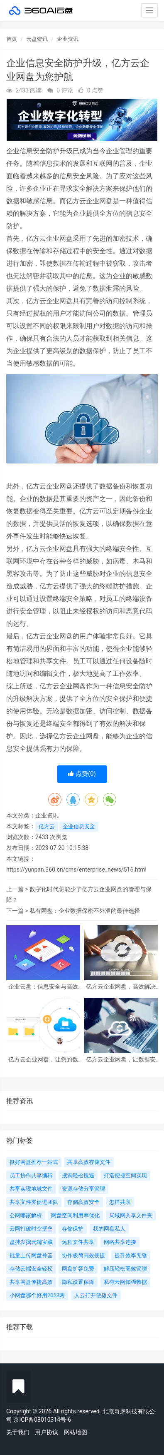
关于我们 (17, 1432)
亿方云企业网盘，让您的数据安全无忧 (43, 1059)
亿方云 (47, 826)
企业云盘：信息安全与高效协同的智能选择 (43, 987)
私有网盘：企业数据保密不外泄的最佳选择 (84, 910)
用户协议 (46, 1432)
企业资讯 (67, 39)
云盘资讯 (37, 39)
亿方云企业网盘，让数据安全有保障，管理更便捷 (121, 1059)
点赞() (82, 773)
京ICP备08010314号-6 (42, 1419)
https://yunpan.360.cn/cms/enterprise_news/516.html (76, 869)
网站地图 (75, 1432)
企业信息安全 (79, 826)
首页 (11, 39)
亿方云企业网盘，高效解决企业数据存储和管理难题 (121, 987)
